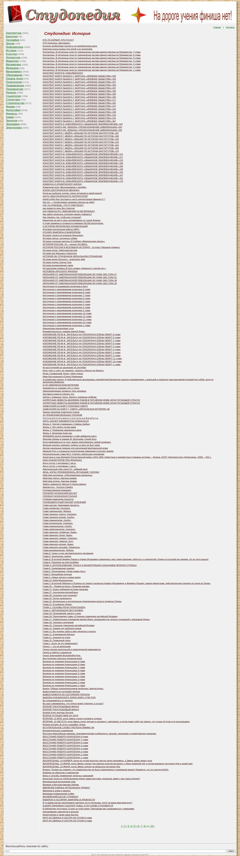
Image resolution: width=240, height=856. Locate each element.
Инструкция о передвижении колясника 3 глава (66, 307)
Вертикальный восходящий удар (59, 781)
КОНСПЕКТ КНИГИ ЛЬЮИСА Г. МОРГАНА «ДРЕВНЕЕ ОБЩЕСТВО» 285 (79, 94)
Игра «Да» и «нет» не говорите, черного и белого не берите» (73, 370)
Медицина (12, 68)
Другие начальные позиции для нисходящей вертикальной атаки (75, 448)
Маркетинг (12, 61)
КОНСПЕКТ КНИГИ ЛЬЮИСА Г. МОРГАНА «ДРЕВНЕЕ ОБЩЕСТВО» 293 (79, 91)
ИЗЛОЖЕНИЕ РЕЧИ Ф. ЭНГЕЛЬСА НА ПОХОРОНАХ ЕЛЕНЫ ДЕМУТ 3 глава (81, 352)
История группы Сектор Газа (57, 262)
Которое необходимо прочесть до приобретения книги (70, 46)
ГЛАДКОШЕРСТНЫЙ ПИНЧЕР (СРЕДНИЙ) (64, 502)
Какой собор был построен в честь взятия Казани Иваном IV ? (74, 199)
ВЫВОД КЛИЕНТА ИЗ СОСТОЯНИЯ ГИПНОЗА (66, 694)
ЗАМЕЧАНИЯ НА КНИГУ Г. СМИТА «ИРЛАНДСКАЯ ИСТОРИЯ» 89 (76, 409)
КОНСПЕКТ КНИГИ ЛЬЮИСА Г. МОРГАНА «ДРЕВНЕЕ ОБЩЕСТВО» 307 (79, 82)
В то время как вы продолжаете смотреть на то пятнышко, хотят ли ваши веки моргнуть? (87, 802)
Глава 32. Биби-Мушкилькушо (58, 580)
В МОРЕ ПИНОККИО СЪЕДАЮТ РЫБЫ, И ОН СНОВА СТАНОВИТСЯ (78, 805)
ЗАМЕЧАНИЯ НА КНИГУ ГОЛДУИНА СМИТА (65, 406)
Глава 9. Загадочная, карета (57, 556)
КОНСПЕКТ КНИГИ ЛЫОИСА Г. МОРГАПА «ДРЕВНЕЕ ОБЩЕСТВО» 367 (79, 121)
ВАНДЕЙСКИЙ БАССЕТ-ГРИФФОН (60, 796)
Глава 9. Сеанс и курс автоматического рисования (68, 553)
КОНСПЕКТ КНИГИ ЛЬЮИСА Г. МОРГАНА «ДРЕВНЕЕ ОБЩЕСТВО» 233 (79, 115)
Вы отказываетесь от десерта (57, 700)
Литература (13, 57)
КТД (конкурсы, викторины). (56, 43)
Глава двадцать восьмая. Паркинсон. (61, 547)
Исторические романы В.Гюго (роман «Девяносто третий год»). (74, 268)
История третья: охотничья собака (60, 238)
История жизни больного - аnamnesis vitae (64, 259)
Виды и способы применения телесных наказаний (68, 775)
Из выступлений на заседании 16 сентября (64, 367)
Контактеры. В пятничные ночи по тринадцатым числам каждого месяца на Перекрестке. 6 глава (91, 55)
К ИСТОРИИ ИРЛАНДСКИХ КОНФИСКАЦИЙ (65, 226)
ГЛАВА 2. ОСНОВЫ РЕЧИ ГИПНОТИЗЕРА (64, 607)
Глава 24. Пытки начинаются (57, 598)
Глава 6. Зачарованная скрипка (58, 568)
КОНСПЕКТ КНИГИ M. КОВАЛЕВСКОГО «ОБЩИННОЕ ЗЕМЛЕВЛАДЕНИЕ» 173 (83, 181)
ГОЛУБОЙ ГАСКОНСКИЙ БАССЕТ (60, 493)
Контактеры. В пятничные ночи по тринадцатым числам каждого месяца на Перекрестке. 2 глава (91, 67)
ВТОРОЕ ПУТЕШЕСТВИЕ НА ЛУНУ (60, 715)
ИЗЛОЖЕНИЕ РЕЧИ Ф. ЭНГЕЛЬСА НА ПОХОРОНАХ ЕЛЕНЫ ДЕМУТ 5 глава (81, 346)
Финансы (11, 113)
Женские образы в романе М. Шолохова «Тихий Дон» (70, 439)
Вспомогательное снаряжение (58, 730)
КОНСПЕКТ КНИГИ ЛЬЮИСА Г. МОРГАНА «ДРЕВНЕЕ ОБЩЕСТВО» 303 (79, 85)
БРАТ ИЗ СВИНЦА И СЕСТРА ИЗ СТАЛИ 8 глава (67, 820)
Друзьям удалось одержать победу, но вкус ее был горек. (71, 445)
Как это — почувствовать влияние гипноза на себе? (68, 202)
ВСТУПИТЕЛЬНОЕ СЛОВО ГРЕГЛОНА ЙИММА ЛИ (68, 727)
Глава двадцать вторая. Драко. (58, 544)
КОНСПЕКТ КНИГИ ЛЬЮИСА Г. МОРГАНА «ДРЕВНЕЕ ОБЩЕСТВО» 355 (79, 76)
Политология (14, 82)
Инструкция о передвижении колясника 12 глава (67, 316)
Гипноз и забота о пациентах (57, 652)
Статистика (13, 99)
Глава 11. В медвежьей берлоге (59, 634)
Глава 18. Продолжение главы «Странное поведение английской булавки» (80, 616)
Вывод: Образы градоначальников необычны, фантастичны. (73, 688)
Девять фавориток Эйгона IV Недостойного (64, 484)
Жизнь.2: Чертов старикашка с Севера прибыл (66, 424)
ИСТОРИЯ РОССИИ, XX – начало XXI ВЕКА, (65, 244)
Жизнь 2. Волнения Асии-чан (57, 433)
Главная (217, 27)
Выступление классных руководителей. (62, 658)
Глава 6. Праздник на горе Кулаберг (61, 562)
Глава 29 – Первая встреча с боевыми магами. (66, 586)
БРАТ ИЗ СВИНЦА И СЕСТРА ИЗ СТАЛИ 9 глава (67, 817)
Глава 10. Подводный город (56, 640)
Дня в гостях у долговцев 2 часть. (59, 463)
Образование (14, 75)
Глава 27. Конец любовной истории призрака (65, 589)
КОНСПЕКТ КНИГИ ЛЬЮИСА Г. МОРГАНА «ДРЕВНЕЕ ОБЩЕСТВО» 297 (79, 88)
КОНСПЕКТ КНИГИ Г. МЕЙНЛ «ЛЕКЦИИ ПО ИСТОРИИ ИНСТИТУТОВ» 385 (81, 136)
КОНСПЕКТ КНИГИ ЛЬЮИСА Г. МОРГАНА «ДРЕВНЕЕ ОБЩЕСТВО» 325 (79, 79)
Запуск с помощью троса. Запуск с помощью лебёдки (69, 397)
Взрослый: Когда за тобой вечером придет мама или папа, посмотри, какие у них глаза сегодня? (91, 778)
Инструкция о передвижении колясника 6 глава (66, 298)
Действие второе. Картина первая (60, 481)
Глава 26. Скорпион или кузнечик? (60, 595)
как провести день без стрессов (59, 208)
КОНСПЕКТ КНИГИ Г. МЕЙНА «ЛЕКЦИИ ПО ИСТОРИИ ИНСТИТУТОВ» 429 (81, 139)
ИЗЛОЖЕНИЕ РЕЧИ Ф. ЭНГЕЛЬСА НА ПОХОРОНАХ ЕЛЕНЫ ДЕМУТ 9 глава (81, 334)
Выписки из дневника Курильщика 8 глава (64, 664)
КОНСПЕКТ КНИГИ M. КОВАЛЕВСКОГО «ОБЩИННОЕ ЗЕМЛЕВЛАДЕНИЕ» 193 (83, 172)
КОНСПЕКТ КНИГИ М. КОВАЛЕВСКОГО (63, 73)
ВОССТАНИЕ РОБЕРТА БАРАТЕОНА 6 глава (65, 742)
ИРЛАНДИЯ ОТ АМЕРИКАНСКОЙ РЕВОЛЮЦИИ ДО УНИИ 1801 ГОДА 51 (80, 277)
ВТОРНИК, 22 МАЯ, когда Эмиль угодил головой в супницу (72, 718)
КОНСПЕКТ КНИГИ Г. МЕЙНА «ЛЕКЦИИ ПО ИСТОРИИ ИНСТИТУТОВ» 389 (81, 148)
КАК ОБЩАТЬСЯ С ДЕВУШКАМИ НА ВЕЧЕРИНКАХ (69, 211)
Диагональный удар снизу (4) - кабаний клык (65, 469)
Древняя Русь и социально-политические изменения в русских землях (78, 451)
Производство (14, 89)
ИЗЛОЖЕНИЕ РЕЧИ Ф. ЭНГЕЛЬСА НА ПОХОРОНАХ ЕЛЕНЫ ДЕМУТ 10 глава (82, 361)
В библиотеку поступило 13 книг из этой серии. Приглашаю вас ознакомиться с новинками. (88, 808)
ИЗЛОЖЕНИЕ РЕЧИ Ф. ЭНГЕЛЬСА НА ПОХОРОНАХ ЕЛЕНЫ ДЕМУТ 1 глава (81, 364)
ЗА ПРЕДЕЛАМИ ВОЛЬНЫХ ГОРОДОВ (62, 415)
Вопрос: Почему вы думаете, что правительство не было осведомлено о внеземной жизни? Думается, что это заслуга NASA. (106, 769)
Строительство (15, 103)
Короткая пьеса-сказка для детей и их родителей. (68, 49)
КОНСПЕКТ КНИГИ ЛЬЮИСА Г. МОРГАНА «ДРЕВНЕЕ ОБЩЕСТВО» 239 (79, 112)
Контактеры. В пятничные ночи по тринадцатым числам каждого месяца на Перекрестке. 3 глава (91, 64)
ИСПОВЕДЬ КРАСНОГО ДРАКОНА (60, 271)
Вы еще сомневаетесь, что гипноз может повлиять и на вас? (73, 703)
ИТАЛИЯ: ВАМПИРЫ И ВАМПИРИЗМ (61, 232)
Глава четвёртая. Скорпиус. (56, 508)
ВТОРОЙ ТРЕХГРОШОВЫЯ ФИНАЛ (61, 706)
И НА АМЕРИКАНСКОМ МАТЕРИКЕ (61, 385)
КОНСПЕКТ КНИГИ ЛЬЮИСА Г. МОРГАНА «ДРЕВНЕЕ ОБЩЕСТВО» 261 (79, 103)
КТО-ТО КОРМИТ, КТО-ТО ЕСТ (58, 40)
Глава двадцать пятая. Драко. (58, 535)
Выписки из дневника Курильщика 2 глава (64, 682)
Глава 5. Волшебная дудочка (57, 574)
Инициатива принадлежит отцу (58, 328)
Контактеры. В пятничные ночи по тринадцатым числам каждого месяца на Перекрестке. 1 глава (91, 70)
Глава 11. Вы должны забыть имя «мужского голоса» (69, 631)
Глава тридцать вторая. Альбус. (59, 517)
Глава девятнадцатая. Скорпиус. (59, 529)
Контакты (230, 27)
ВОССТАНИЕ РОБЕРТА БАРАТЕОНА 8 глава (65, 736)
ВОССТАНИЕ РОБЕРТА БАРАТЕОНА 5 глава (65, 745)
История (11, 50)
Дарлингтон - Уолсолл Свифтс (58, 487)
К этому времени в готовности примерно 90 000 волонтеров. (73, 223)
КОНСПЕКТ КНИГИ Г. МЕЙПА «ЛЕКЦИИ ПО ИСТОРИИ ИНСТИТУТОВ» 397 (81, 133)
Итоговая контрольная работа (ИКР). (61, 229)
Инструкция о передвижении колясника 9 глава (66, 289)
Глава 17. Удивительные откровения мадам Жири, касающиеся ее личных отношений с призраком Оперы (96, 619)
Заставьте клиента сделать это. (58, 394)
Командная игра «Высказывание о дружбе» (64, 187)
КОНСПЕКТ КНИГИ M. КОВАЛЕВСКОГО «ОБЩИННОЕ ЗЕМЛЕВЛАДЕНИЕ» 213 (83, 160)
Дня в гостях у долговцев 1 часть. (59, 466)
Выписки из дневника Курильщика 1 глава (64, 685)
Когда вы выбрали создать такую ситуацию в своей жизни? (72, 193)
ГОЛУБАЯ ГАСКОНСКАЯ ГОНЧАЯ (60, 496)
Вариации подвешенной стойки (58, 793)
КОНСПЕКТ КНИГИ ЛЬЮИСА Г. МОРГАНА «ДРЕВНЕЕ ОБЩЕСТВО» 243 (79, 109)
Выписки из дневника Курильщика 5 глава (64, 673)
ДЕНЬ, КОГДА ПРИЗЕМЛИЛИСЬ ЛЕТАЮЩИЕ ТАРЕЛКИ (71, 472)
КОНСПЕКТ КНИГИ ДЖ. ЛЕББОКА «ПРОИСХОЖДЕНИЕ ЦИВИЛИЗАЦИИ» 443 (82, 127)
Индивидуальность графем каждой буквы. (64, 331)
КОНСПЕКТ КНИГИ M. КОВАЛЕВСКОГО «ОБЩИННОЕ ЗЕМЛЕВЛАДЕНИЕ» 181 (83, 178)
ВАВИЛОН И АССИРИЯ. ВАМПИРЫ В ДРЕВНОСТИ (69, 799)
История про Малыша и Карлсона (60, 253)
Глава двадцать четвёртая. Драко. (60, 532)
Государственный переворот (57, 490)
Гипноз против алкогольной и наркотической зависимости (72, 649)
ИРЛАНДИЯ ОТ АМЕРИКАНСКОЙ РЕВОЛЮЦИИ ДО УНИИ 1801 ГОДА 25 (80, 283)
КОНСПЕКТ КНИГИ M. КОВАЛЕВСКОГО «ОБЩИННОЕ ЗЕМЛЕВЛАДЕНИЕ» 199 (83, 169)
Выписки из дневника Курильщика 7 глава (64, 667)
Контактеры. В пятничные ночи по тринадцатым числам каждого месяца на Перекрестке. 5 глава (91, 58)
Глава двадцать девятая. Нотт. (58, 541)
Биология (12, 36)
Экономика (13, 124)
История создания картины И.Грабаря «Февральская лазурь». (74, 241)
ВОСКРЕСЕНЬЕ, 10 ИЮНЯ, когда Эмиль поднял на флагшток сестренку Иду (81, 766)
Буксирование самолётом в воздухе (61, 811)
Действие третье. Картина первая (59, 478)
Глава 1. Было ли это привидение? (60, 643)
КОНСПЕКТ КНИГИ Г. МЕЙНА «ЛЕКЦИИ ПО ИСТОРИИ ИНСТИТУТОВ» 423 (81, 142)
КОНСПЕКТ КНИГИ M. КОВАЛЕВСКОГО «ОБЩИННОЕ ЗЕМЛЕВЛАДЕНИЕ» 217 (83, 157)
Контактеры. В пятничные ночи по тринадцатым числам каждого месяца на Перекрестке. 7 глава (91, 52)
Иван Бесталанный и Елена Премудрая (62, 376)
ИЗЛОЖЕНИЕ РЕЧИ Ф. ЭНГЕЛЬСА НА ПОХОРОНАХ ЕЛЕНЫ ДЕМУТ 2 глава (81, 355)
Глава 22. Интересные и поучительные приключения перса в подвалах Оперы (82, 601)
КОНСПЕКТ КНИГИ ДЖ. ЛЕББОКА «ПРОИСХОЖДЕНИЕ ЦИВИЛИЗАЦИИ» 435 (82, 130)
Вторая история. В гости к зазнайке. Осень (64, 724)
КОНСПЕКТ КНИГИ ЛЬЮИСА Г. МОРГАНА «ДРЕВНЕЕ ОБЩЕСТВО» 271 (79, 100)
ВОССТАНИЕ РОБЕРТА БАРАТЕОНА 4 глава (65, 748)
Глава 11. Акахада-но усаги (56, 637)
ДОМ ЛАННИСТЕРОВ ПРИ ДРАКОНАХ (62, 460)
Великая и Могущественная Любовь (61, 784)
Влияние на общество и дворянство (61, 772)
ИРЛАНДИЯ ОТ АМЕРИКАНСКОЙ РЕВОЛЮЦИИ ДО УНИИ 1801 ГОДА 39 (80, 280)
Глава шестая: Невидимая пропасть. (61, 505)
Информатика (14, 47)
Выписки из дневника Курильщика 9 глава (64, 661)
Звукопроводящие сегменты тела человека (64, 391)
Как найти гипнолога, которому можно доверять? (67, 214)
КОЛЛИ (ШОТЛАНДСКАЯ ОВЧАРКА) (61, 190)
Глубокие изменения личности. (58, 499)
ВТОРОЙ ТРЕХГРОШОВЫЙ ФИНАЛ (61, 709)
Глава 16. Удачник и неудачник (58, 622)
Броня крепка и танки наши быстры (60, 814)
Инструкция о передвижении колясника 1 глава (66, 325)
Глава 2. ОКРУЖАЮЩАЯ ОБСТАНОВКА (63, 610)
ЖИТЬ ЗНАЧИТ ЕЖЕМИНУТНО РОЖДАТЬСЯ (66, 421)
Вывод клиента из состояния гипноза (61, 691)
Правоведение (15, 85)
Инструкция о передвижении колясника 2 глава (66, 310)
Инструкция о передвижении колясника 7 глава (66, 295)
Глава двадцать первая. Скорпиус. (60, 538)
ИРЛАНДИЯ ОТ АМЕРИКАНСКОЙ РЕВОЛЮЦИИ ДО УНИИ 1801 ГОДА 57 (80, 274)
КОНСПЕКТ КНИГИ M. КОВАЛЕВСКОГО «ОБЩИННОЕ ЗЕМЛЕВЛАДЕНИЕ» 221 (83, 154)
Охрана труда (14, 78)
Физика (10, 106)
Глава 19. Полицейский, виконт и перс (62, 613)
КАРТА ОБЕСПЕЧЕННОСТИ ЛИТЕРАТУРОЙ (65, 196)
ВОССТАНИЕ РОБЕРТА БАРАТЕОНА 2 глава (65, 754)
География (12, 40)
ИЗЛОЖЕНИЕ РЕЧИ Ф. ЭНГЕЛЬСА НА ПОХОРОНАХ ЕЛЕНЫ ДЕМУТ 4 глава (81, 349)
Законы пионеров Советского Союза (61, 412)
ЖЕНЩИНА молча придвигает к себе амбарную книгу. (70, 436)
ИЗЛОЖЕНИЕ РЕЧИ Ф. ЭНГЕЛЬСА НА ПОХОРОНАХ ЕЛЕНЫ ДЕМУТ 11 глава (82, 358)
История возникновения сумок (58, 265)
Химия (10, 117)
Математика (13, 64)
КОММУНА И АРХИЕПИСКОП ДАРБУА (62, 184)
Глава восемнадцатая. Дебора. (58, 550)
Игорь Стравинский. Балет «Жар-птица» (63, 373)
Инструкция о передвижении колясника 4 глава (66, 304)
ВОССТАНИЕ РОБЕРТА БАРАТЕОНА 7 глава (65, 739)
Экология (11, 120)
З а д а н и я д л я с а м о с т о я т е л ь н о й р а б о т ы (70, 418)
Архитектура (13, 33)
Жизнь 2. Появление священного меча (62, 430)
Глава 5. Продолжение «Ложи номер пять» (64, 571)
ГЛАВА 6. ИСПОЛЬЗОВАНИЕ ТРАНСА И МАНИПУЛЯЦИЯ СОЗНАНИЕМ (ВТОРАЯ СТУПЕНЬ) (90, 565)
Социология (13, 96)
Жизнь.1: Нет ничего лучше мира (59, 427)
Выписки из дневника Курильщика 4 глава (64, 676)
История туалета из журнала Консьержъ (63, 235)
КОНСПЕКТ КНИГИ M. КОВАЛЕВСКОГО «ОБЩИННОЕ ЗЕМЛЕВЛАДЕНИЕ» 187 (83, 175)
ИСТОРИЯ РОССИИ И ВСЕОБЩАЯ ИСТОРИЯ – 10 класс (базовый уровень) (81, 247)
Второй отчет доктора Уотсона (58, 712)
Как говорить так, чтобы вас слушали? (62, 217)
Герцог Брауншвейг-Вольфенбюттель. (62, 655)
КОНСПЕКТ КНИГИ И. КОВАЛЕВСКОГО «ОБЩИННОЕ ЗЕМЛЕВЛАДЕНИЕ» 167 (83, 124)
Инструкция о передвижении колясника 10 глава (67, 322)
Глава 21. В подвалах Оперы (57, 604)
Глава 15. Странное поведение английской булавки (68, 625)
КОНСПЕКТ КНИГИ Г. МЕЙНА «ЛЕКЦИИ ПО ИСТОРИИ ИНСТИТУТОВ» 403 (81, 145)
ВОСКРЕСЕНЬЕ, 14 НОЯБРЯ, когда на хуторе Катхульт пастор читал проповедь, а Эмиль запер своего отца (97, 760)
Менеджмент (14, 71)
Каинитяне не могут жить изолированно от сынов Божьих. (72, 220)
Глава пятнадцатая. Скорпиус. (58, 523)
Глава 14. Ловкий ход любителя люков (62, 628)
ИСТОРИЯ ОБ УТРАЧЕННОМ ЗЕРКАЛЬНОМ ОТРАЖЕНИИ (72, 256)
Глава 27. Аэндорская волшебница (60, 592)
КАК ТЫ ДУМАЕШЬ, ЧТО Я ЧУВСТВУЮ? (63, 205)
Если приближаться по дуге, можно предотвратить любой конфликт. (77, 442)
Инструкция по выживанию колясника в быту (65, 286)
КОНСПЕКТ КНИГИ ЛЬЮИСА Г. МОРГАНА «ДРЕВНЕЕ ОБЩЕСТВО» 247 (79, 106)
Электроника (14, 127)
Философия (13, 110)
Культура (11, 54)
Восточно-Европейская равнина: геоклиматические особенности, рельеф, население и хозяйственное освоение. (99, 733)
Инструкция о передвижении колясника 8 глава (66, 292)
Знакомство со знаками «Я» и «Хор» (61, 388)
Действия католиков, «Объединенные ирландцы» (67, 475)
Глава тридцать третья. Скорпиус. (60, 514)
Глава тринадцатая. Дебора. (57, 511)
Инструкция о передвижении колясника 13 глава (67, 313)
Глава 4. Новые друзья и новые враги (61, 577)
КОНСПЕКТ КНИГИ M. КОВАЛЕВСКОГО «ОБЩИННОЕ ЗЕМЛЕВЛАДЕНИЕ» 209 (83, 163)
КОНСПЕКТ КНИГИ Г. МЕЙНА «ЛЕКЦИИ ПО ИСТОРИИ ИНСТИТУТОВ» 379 (81, 151)
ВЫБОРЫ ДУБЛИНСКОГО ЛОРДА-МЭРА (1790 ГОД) (69, 697)
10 (151, 826)
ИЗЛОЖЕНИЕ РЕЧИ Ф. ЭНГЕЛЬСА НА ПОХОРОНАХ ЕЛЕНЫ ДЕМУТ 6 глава (81, 343)
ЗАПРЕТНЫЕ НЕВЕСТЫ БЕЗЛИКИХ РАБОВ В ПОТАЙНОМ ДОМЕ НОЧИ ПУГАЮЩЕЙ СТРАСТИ (91, 400)
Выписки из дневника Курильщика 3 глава (64, 679)
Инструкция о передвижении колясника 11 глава (67, 319)
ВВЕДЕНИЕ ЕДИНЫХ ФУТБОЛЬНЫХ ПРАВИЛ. (66, 787)
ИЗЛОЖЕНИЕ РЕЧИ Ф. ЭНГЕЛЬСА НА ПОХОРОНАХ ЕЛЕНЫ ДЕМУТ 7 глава (81, 340)
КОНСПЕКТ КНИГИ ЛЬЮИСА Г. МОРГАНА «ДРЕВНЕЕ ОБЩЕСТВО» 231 (79, 118)
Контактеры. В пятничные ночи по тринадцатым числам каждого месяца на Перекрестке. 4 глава (91, 61)
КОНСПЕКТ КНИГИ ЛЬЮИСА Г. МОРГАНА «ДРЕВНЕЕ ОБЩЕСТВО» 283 (79, 97)
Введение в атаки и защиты (56, 790)
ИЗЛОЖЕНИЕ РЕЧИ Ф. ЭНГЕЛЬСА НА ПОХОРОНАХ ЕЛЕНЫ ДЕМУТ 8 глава (81, 337)
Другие (10, 43)
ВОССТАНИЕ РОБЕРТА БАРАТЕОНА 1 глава (65, 757)
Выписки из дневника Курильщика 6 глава (64, 670)
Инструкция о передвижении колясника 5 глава (66, 301)
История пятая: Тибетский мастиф (60, 250)
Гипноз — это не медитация (57, 646)
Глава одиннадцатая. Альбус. (57, 526)
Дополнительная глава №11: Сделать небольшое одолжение (73, 454)
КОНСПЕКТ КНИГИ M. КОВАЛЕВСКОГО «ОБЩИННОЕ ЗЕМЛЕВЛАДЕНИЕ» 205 (83, 166)
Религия (11, 92)
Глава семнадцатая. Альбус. (57, 520)
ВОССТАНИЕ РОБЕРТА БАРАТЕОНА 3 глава (65, 751)
